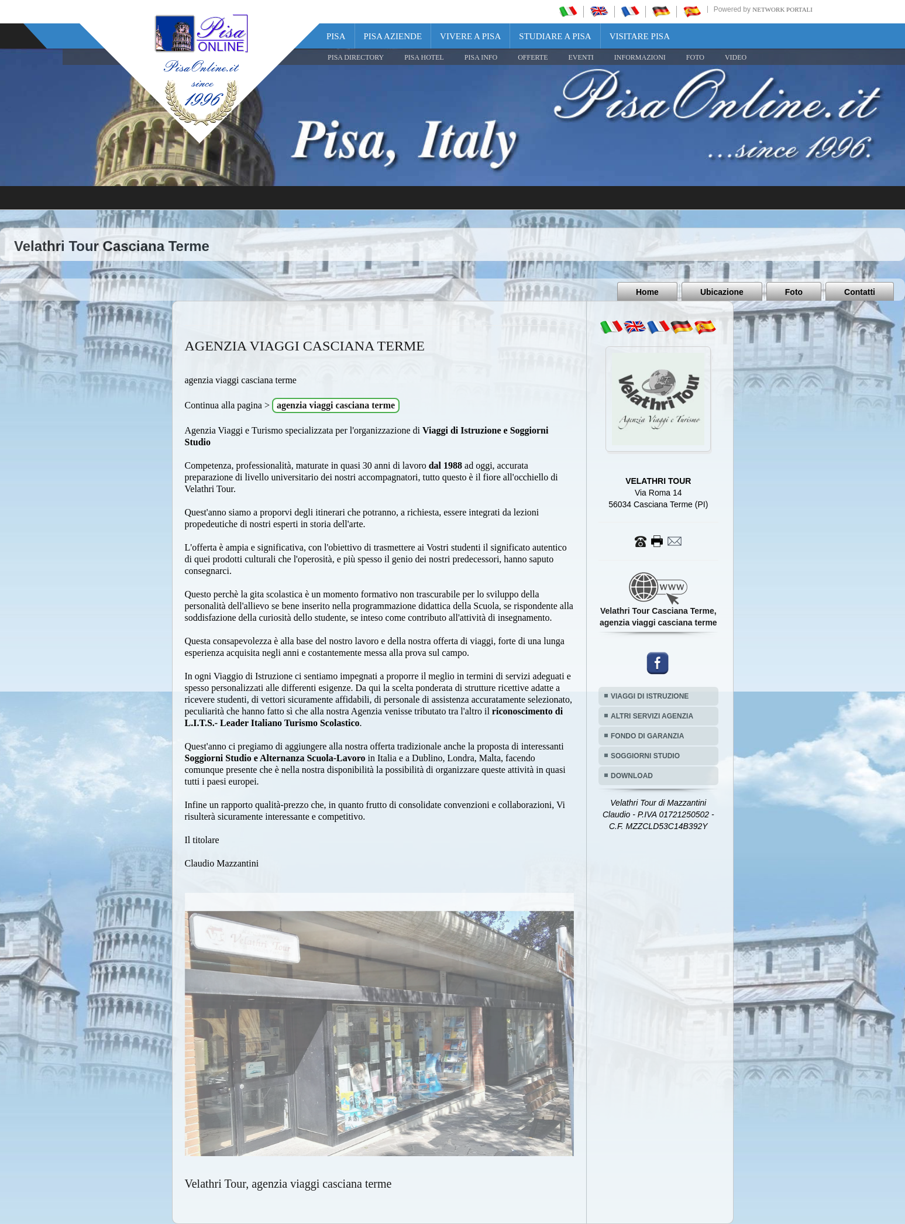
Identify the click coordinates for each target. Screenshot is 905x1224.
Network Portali (782, 9)
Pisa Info (480, 57)
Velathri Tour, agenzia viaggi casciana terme (288, 1183)
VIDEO (735, 57)
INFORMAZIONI (640, 57)
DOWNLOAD (632, 776)
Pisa (336, 36)
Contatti (859, 292)
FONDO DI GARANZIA (647, 736)
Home (647, 292)
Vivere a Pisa (470, 36)
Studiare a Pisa (555, 36)
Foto (794, 292)
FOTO (695, 57)
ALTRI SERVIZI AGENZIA (652, 716)
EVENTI (580, 57)
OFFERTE (533, 57)
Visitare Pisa (640, 36)
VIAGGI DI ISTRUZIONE (650, 696)
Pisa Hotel (424, 57)
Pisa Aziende (393, 36)
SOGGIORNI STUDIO (645, 756)
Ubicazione (722, 292)
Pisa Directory (356, 57)
